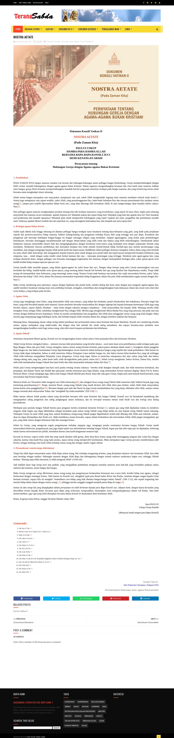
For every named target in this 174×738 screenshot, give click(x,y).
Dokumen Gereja (53, 42)
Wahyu (99, 715)
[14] (122, 482)
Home (15, 3)
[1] (155, 197)
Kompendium (83, 701)
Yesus (76, 705)
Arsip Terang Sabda (25, 3)
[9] (45, 385)
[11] (109, 391)
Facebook (26, 598)
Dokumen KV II (65, 29)
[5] (139, 347)
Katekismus (69, 701)
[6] (105, 359)
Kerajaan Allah (89, 720)
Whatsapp (86, 598)
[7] (116, 362)
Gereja (67, 705)
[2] (19, 203)
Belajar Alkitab (38, 3)
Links (127, 29)
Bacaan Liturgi (32, 29)
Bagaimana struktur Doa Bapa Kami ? (33, 701)
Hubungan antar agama (70, 42)
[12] (105, 407)
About (47, 3)
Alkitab (49, 29)
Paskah (78, 715)
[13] (58, 482)
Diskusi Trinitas (71, 724)
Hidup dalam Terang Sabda (36, 735)
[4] (22, 279)
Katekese (95, 705)
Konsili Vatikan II (86, 42)
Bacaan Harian (97, 701)
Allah (84, 724)
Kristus (68, 715)
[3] (18, 206)
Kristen (101, 710)
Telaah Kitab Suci (72, 720)
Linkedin (144, 598)
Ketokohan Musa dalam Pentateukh (80, 710)
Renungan (89, 715)
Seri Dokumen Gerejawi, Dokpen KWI (140, 584)
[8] (79, 382)
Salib (101, 720)
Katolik (85, 705)
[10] (58, 388)
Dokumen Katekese (87, 29)
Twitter (56, 598)
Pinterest (115, 598)
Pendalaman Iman (110, 29)
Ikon (104, 705)
